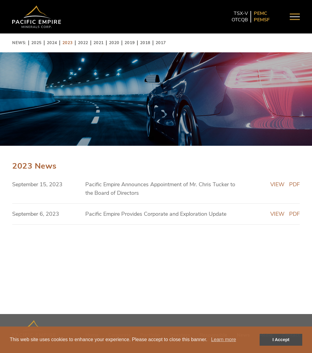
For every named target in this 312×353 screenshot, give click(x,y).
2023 (67, 43)
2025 (36, 43)
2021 (99, 43)
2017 (161, 43)
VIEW (277, 184)
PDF (294, 184)
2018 (145, 43)
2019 (130, 43)
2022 (83, 43)
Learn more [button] (223, 339)
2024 (52, 43)
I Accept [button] (280, 339)
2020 (114, 43)
